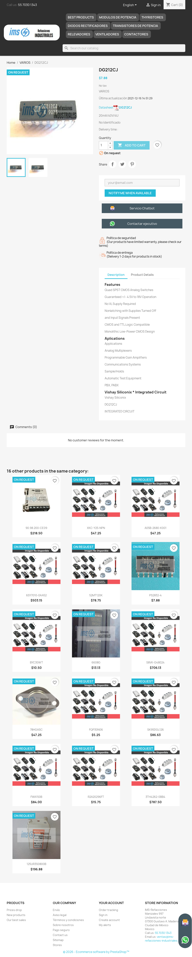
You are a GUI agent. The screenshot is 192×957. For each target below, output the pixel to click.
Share (112, 164)
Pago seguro (61, 930)
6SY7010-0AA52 (36, 595)
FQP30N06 (96, 729)
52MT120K (96, 595)
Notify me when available (130, 193)
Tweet (122, 164)
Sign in (103, 915)
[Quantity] (103, 145)
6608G (96, 662)
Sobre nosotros (63, 925)
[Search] (124, 48)
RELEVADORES (79, 34)
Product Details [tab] (142, 275)
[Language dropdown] (130, 5)
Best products (81, 17)
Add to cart (132, 145)
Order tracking (108, 910)
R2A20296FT (96, 797)
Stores (57, 945)
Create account (109, 920)
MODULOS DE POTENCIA (117, 17)
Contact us (60, 935)
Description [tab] (116, 275)
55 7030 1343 (27, 5)
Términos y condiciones (68, 920)
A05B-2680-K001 (155, 528)
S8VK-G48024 (155, 662)
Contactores (136, 34)
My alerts (105, 925)
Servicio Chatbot (142, 208)
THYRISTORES (152, 17)
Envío (56, 910)
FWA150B (36, 797)
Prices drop (14, 910)
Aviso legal (59, 915)
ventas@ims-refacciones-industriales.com (164, 938)
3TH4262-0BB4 (155, 797)
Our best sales (16, 920)
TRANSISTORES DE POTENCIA (135, 26)
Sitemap (58, 940)
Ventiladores (107, 34)
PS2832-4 (155, 595)
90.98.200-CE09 (36, 528)
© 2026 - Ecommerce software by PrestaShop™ (96, 952)
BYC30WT (36, 662)
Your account (111, 903)
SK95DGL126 (155, 729)
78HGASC (36, 729)
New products (16, 915)
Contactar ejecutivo (142, 224)
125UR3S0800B (36, 864)
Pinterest (132, 164)
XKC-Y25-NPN (96, 528)
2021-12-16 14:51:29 (140, 98)
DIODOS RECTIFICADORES (88, 26)
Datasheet (115, 107)
